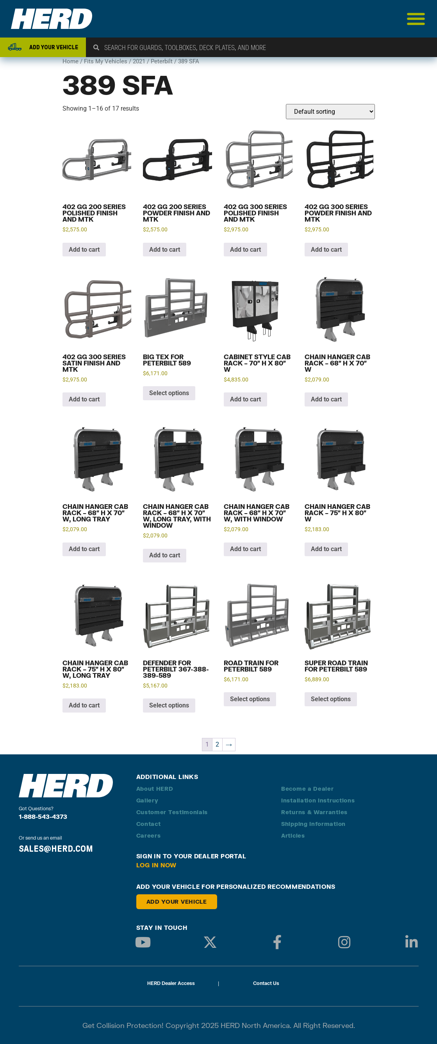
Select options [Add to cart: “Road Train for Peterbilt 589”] (250, 699)
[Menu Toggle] (416, 19)
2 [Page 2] (217, 744)
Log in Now (156, 865)
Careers (148, 835)
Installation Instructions (318, 800)
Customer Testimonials (172, 812)
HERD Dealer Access (171, 983)
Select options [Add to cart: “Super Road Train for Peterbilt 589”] (331, 699)
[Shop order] (330, 111)
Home (70, 61)
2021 (139, 61)
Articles (293, 835)
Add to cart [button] (84, 249)
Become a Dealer (307, 788)
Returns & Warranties (314, 812)
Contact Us (266, 983)
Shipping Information (313, 823)
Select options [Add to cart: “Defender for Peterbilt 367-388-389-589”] (169, 705)
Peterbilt (162, 61)
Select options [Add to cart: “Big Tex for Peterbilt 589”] (169, 393)
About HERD (154, 788)
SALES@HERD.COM (56, 848)
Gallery (147, 800)
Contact (148, 823)
